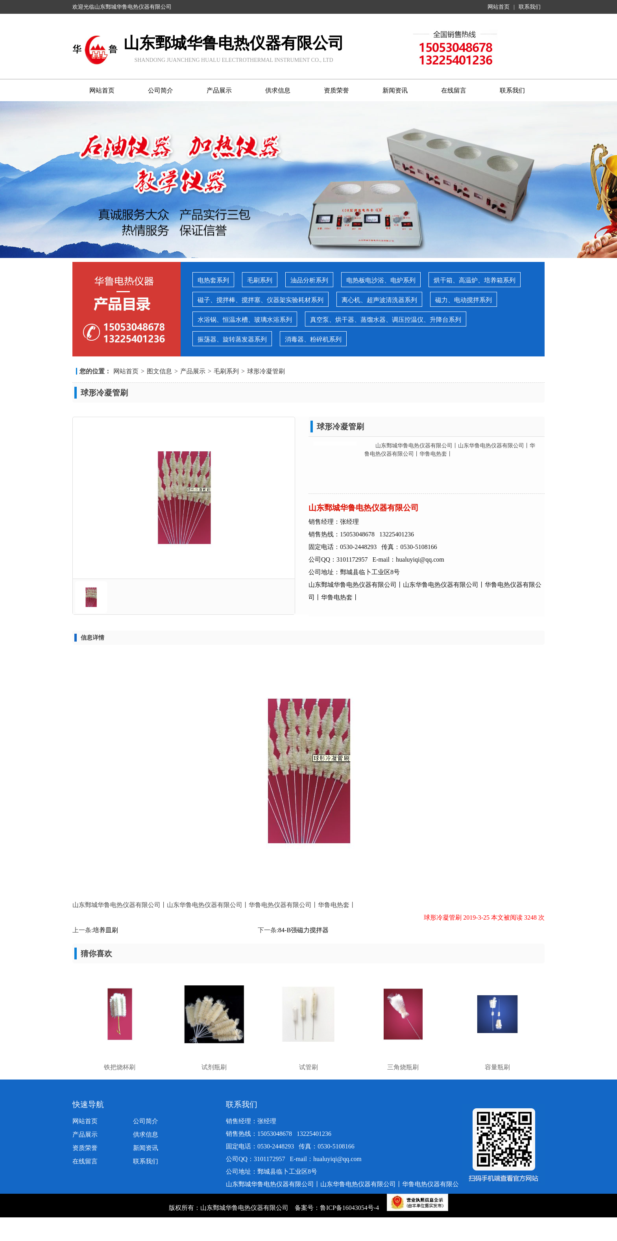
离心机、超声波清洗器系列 (379, 300)
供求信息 (277, 90)
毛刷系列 (259, 280)
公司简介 (160, 90)
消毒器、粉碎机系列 (313, 339)
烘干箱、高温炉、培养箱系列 (474, 280)
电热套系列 (213, 280)
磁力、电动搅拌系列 (463, 300)
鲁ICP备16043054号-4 (350, 1207)
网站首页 (499, 7)
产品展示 (219, 90)
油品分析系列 (309, 280)
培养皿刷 (105, 930)
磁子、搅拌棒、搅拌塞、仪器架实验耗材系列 (260, 300)
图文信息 (159, 371)
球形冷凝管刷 (266, 371)
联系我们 (530, 7)
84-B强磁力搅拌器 (303, 930)
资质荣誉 (336, 90)
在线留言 (453, 90)
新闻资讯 (395, 90)
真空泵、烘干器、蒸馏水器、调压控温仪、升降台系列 (385, 319)
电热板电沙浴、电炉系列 (381, 280)
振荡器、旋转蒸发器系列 (232, 339)
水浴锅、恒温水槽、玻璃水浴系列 (245, 319)
